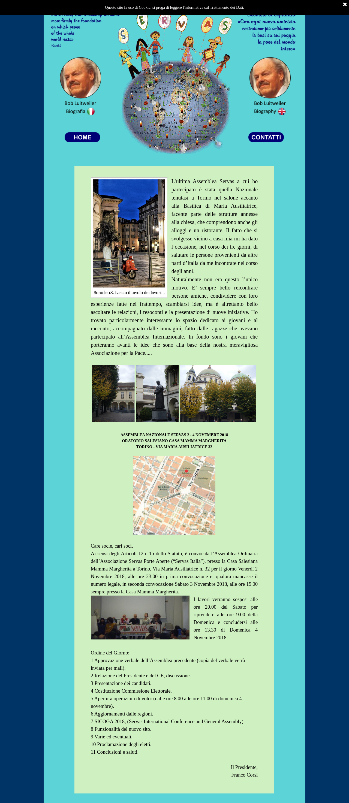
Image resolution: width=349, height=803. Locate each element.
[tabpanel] (174, 480)
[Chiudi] (345, 4)
